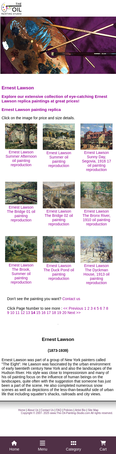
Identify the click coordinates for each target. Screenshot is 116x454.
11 (18, 312)
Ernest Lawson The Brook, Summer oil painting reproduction (21, 260)
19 (59, 312)
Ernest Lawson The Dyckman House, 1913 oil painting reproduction (96, 260)
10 (12, 312)
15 (38, 312)
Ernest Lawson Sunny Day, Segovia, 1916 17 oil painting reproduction (96, 148)
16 (43, 312)
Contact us (71, 299)
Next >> (73, 312)
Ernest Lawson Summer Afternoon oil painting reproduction (21, 145)
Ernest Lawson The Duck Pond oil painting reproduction (59, 258)
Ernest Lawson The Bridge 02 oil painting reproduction (59, 204)
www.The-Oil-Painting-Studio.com (70, 413)
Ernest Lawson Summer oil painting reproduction (59, 146)
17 (49, 312)
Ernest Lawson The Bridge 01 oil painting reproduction (21, 202)
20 (64, 312)
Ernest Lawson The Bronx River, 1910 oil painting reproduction (96, 204)
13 (28, 312)
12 (23, 312)
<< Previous (73, 308)
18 (54, 312)
